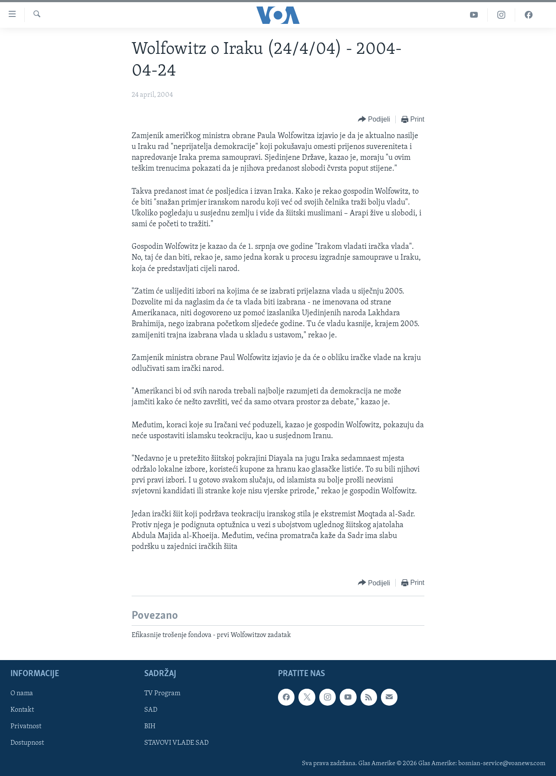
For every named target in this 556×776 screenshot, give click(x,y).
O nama (21, 693)
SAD (150, 710)
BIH (150, 726)
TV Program (162, 693)
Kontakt (22, 710)
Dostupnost (27, 743)
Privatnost (25, 726)
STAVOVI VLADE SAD (176, 743)
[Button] (374, 119)
